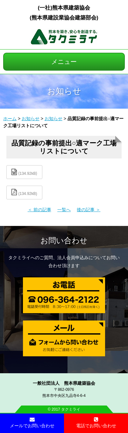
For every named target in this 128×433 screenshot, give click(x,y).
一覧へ (64, 209)
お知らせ (30, 118)
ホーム (10, 118)
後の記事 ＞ (88, 209)
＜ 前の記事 (39, 209)
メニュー (64, 61)
